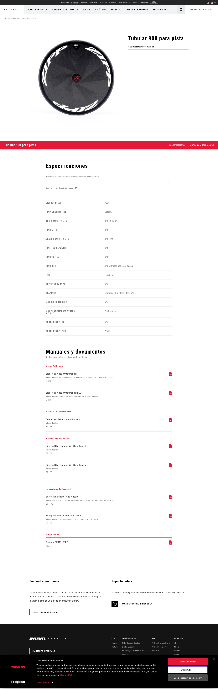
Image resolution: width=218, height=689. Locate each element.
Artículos (99, 10)
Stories (114, 645)
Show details (42, 683)
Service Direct (159, 10)
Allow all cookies (187, 663)
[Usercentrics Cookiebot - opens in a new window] (18, 684)
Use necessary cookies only (188, 679)
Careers (177, 653)
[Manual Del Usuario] (170, 375)
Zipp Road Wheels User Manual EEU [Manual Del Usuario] (85, 397)
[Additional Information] (166, 182)
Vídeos (86, 10)
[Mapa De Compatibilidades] (170, 448)
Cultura (115, 649)
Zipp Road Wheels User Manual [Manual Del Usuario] (85, 377)
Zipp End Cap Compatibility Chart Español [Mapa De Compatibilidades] (85, 470)
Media (176, 649)
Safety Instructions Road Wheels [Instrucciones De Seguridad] (85, 501)
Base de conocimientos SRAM (137, 606)
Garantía (115, 10)
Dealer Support (128, 649)
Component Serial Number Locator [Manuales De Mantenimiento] (85, 423)
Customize (188, 671)
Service (12, 10)
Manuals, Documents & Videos (134, 653)
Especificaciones (177, 145)
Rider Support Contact (131, 645)
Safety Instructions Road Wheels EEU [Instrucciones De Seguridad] (85, 521)
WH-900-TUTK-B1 (29, 18)
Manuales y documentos (65, 10)
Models (16, 18)
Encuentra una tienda (202, 10)
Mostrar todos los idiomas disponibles (68, 357)
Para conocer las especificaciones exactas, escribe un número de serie (72, 177)
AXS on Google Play (160, 649)
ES (213, 3)
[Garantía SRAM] (170, 545)
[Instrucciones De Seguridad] (170, 499)
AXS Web (155, 653)
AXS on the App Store (161, 645)
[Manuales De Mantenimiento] (170, 421)
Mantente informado (44, 653)
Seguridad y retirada (135, 10)
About (176, 645)
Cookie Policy (67, 676)
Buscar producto (37, 10)
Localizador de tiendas (45, 614)
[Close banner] (214, 660)
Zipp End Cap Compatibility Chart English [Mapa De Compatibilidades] (85, 450)
